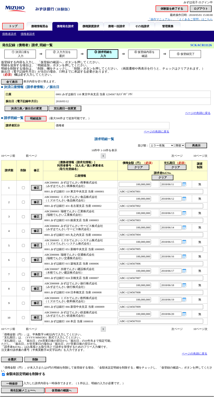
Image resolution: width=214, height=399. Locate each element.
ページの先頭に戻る (198, 113)
